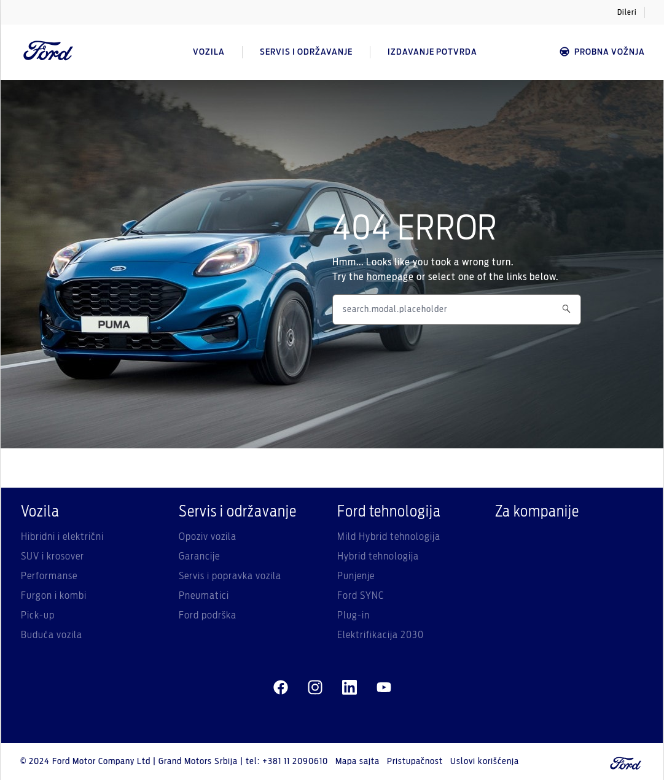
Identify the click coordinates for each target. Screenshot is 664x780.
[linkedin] (349, 688)
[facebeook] (280, 688)
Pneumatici (204, 596)
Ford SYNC (360, 596)
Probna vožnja (601, 52)
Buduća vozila (51, 635)
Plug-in (353, 615)
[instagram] (315, 688)
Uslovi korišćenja (484, 761)
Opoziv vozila (207, 537)
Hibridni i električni (62, 537)
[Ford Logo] (48, 52)
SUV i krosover (52, 556)
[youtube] (384, 688)
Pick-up (38, 615)
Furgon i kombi (54, 596)
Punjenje (356, 576)
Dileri (627, 12)
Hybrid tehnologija (378, 556)
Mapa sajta (357, 761)
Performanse (49, 576)
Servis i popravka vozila (230, 576)
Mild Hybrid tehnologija (388, 537)
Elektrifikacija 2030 (380, 635)
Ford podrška (207, 615)
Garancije (199, 556)
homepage (390, 277)
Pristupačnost (415, 761)
